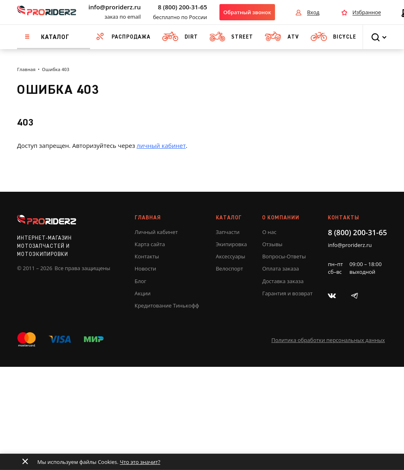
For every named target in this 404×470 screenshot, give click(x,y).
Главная (26, 69)
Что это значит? (140, 462)
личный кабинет (161, 145)
